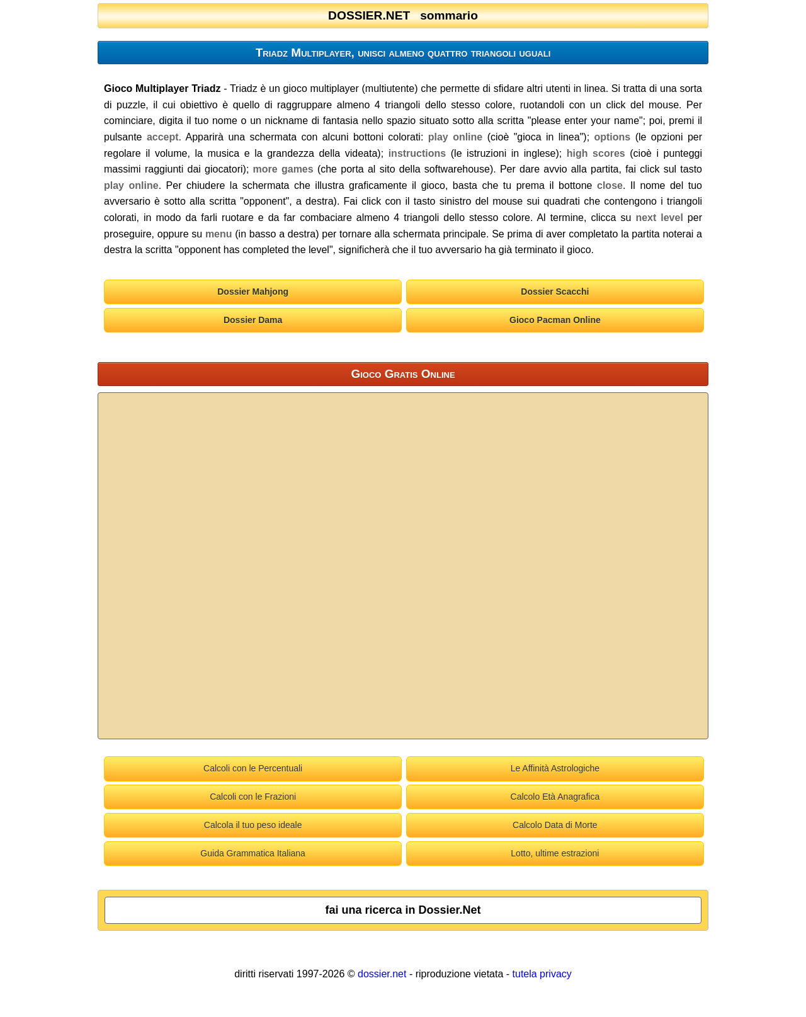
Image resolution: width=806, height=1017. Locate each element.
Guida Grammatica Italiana (252, 853)
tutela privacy (542, 974)
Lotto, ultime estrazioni (555, 853)
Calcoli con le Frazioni (253, 797)
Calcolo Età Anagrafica (555, 797)
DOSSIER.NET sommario (403, 15)
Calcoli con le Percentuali (252, 768)
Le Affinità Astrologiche (555, 768)
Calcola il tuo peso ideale (253, 825)
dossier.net (382, 974)
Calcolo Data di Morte (555, 825)
